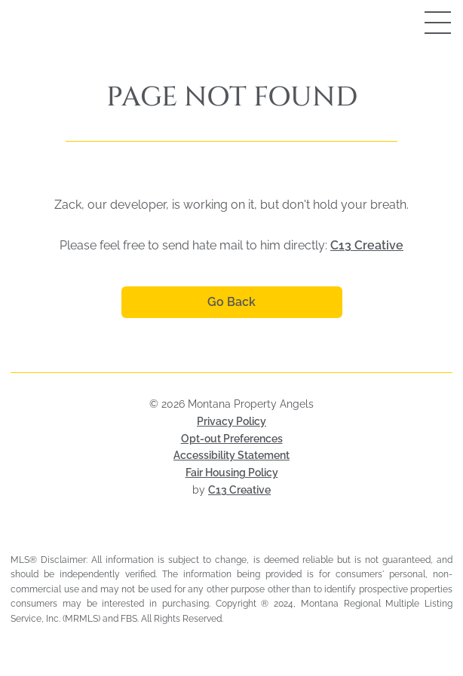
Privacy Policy (231, 421)
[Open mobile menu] (421, 22)
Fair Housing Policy (232, 472)
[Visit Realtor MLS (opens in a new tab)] (231, 535)
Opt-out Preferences (232, 439)
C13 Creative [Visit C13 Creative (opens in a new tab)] (239, 490)
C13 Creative (366, 245)
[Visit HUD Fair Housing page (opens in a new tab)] (250, 535)
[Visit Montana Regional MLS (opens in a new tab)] (213, 535)
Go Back (231, 302)
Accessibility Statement (231, 455)
